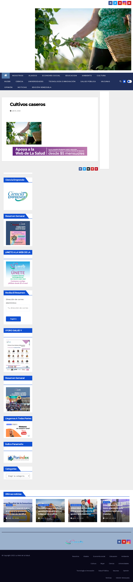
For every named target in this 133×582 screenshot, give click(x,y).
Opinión (8, 87)
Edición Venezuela (41, 87)
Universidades (35, 81)
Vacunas (105, 81)
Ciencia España (44, 505)
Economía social (51, 76)
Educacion (71, 76)
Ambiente (87, 76)
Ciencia (19, 81)
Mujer (7, 81)
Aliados (33, 76)
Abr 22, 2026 (13, 518)
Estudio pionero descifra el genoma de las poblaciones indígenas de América (50, 511)
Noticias (22, 87)
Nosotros (17, 76)
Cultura (101, 76)
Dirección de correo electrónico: (18, 304)
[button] (120, 81)
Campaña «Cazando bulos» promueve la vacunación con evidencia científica (18, 511)
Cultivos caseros (27, 104)
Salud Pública (88, 81)
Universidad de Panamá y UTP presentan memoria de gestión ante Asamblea (83, 511)
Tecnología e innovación (62, 81)
